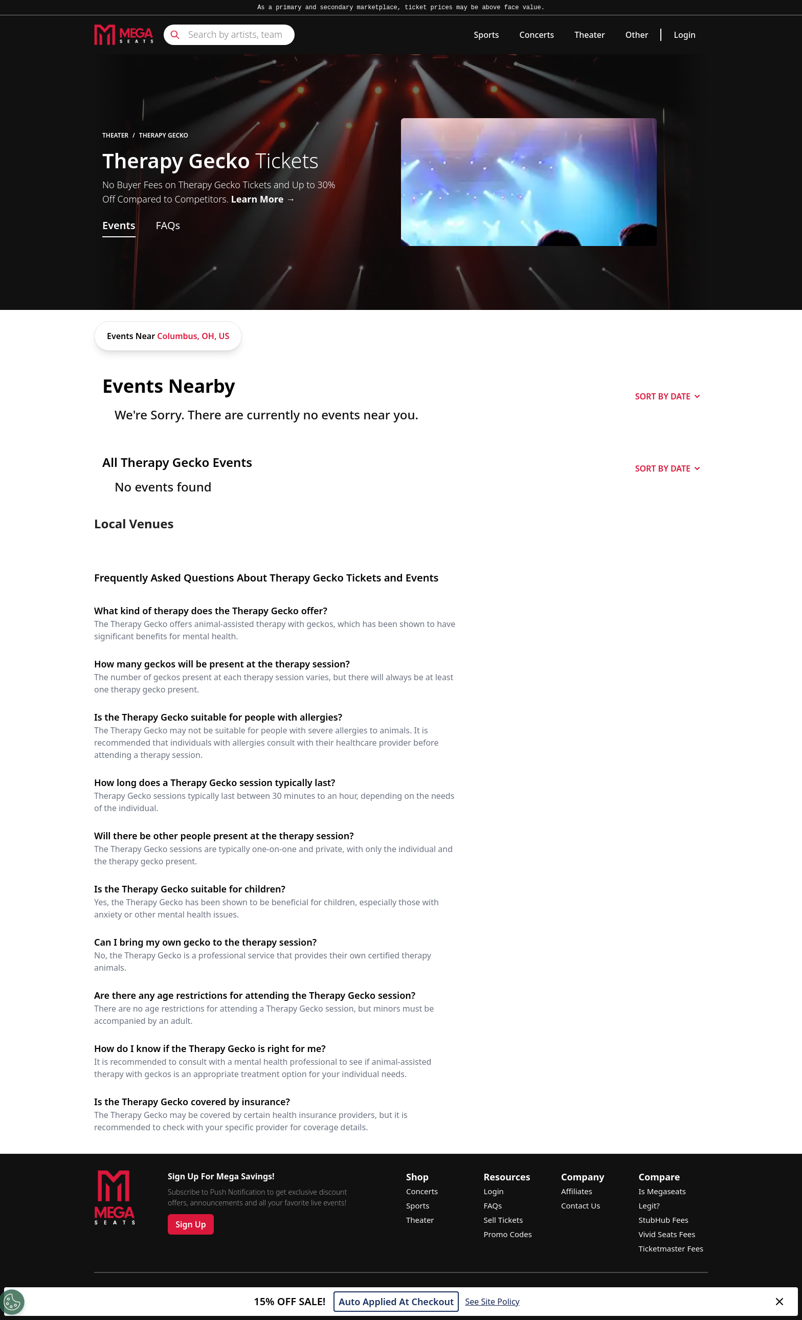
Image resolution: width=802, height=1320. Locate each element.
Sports (486, 34)
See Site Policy (492, 1301)
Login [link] (685, 34)
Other (637, 34)
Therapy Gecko (163, 135)
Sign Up (190, 1224)
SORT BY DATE (667, 396)
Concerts (537, 34)
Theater (589, 34)
